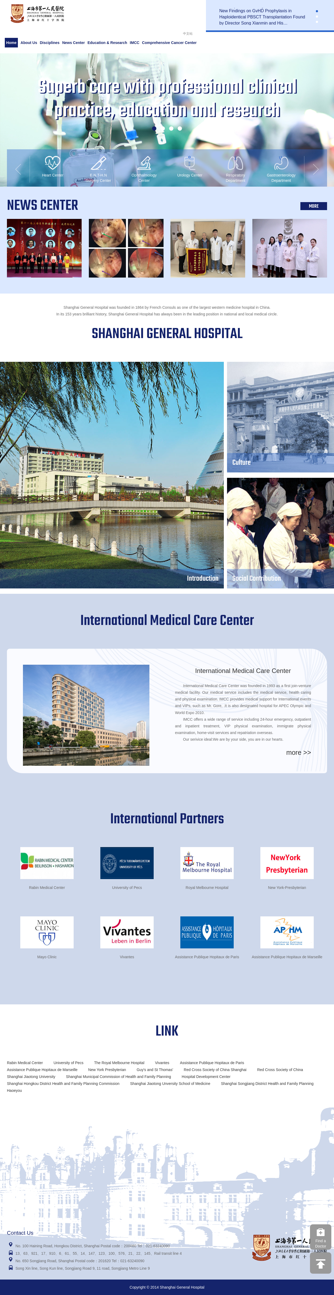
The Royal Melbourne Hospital (119, 1063)
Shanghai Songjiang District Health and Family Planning (267, 1083)
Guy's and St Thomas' (155, 1070)
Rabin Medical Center (25, 1063)
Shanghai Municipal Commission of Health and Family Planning (118, 1077)
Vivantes (162, 1063)
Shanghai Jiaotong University (31, 1077)
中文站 (188, 33)
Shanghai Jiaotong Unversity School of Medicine (170, 1083)
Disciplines (49, 43)
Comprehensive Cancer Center (169, 43)
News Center (73, 43)
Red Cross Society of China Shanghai (215, 1070)
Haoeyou (14, 1090)
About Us (29, 43)
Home (11, 43)
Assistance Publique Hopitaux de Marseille (42, 1070)
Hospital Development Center (206, 1077)
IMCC (135, 43)
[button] (317, 11)
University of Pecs (69, 1063)
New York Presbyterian (107, 1070)
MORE (314, 206)
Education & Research (107, 43)
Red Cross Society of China (280, 1070)
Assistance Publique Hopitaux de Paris (212, 1063)
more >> (298, 752)
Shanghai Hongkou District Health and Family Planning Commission (63, 1083)
